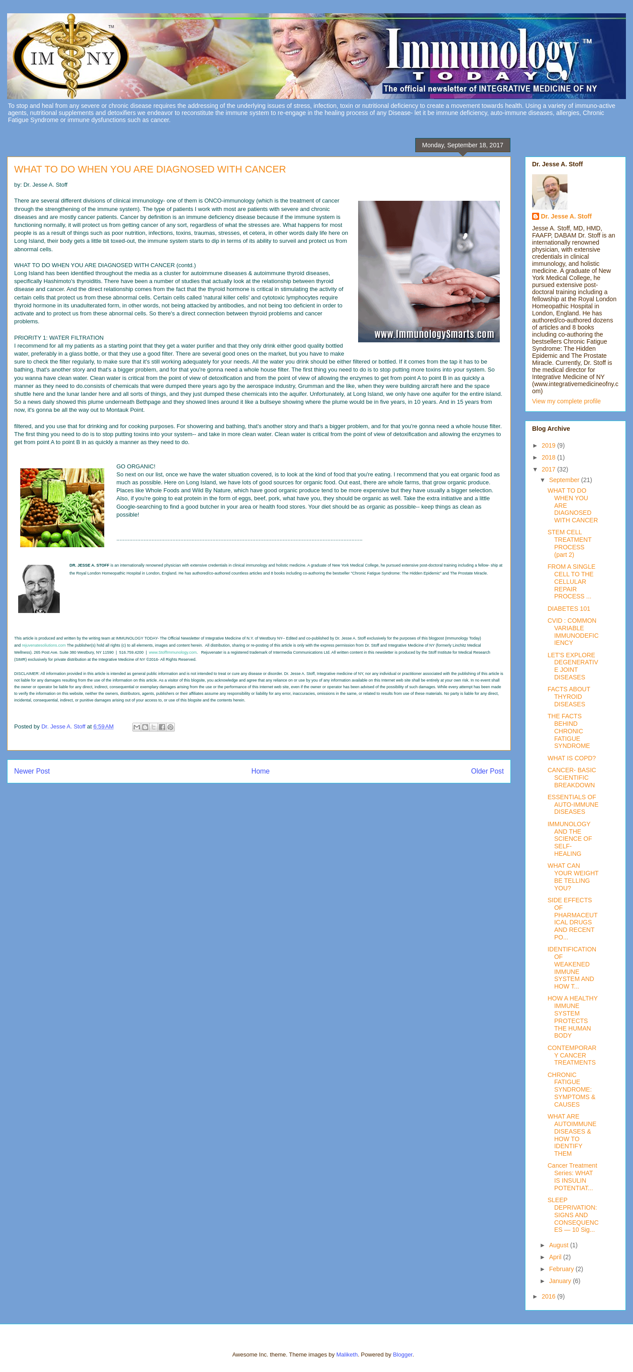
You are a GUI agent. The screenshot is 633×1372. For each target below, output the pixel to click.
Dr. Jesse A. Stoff (566, 216)
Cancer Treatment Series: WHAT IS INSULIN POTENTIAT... (572, 1176)
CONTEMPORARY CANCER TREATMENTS (572, 1055)
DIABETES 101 (569, 608)
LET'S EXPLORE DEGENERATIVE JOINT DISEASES (573, 666)
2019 (549, 445)
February (562, 1268)
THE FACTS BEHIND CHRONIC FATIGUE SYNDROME (569, 731)
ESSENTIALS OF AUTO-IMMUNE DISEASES (573, 804)
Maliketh (347, 1354)
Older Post (487, 771)
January (561, 1280)
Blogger (403, 1354)
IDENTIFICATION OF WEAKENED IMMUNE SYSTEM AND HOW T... (572, 968)
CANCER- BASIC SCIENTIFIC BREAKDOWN (572, 777)
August (559, 1245)
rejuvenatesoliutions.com (44, 645)
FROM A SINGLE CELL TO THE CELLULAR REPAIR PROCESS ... (571, 581)
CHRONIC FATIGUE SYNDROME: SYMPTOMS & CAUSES (571, 1089)
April (556, 1257)
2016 (549, 1296)
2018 (549, 457)
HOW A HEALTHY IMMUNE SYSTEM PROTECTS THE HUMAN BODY (573, 1017)
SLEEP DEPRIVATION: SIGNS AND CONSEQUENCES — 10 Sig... (573, 1214)
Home (260, 771)
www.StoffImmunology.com (173, 652)
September (565, 479)
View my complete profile (566, 401)
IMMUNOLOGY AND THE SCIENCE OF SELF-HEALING (570, 838)
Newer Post (32, 771)
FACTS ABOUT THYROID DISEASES (569, 697)
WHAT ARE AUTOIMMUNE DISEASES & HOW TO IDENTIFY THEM (572, 1135)
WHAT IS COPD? (572, 758)
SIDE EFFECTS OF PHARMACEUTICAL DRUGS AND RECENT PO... (573, 919)
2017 (549, 469)
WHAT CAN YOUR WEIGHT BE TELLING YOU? (573, 876)
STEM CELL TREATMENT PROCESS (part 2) (569, 543)
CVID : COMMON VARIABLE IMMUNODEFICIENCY (573, 631)
